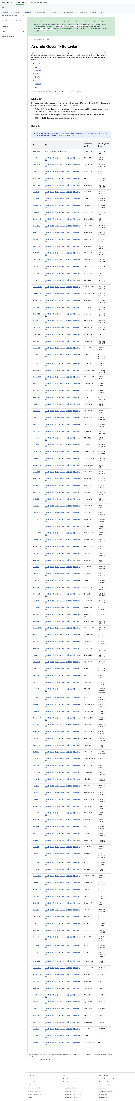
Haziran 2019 (37, 718)
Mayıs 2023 (36, 390)
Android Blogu (67, 1085)
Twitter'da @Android (69, 1079)
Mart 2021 (36, 567)
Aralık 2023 (36, 341)
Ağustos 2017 (37, 876)
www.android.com (104, 1088)
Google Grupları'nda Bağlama (72, 1097)
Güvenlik (48, 40)
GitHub (29, 1097)
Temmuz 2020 (37, 628)
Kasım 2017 (36, 854)
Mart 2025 (36, 239)
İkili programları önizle (33, 1088)
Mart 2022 (36, 485)
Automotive (83, 12)
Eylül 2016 (36, 952)
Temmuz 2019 (37, 711)
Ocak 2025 (36, 253)
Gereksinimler (31, 1082)
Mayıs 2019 (36, 725)
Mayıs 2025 (36, 226)
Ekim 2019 (36, 689)
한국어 (57, 158)
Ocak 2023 (36, 418)
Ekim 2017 (36, 862)
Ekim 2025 (36, 192)
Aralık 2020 (36, 587)
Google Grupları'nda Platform (72, 1091)
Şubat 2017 (36, 916)
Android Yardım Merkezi (106, 1079)
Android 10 (36, 759)
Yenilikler (5, 12)
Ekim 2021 (36, 519)
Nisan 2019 (36, 731)
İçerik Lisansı (51, 1054)
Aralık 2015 (36, 1015)
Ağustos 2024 (37, 287)
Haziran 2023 (37, 384)
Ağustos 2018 (37, 792)
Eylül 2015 (36, 1036)
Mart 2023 (36, 404)
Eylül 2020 (36, 607)
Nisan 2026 (36, 151)
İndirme (29, 1085)
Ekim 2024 (36, 273)
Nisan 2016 (36, 988)
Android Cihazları (68, 12)
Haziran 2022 (37, 465)
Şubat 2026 (36, 165)
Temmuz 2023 (37, 377)
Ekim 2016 (36, 945)
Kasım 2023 (36, 348)
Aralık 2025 (36, 178)
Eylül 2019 (36, 698)
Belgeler (6, 7)
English (47, 158)
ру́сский (62, 158)
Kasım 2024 (36, 266)
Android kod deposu (33, 1079)
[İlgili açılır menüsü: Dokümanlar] (26, 2)
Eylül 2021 (36, 526)
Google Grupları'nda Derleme (72, 1094)
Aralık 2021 (36, 506)
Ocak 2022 (36, 499)
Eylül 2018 (36, 786)
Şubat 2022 (36, 492)
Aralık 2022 (36, 424)
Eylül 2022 (36, 445)
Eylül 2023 (36, 363)
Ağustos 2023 (37, 370)
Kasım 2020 (36, 594)
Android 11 (36, 614)
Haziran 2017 (37, 889)
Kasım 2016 (36, 937)
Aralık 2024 (36, 260)
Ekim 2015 (36, 1029)
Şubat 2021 (36, 574)
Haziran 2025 (37, 219)
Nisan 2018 (36, 820)
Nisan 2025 (36, 232)
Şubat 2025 (36, 246)
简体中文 (69, 158)
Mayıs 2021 (36, 553)
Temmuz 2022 (37, 458)
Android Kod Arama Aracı (39, 2)
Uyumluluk (54, 12)
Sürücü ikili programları (34, 1094)
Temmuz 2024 (37, 294)
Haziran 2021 (37, 546)
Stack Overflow (103, 1094)
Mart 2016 (36, 995)
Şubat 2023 (36, 411)
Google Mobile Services (106, 1091)
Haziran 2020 (37, 635)
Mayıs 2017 (36, 896)
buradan (71, 91)
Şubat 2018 (36, 833)
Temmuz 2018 (37, 799)
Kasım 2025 (36, 185)
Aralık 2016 (36, 930)
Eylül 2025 (36, 199)
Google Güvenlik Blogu (70, 1088)
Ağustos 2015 (37, 1042)
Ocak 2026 (36, 171)
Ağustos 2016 (37, 961)
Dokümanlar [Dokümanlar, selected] (20, 2)
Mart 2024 (36, 321)
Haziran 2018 (37, 806)
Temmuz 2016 (37, 968)
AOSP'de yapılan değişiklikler (53, 31)
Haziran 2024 (37, 300)
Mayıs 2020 (36, 641)
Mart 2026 (36, 158)
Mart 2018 (36, 826)
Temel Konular (40, 12)
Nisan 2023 (36, 397)
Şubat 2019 (36, 745)
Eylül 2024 (36, 280)
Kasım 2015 (36, 1022)
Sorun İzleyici (103, 1097)
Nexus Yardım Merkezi (105, 1085)
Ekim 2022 (36, 438)
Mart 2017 (36, 910)
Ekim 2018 (36, 779)
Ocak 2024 (36, 334)
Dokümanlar (40, 40)
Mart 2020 (36, 655)
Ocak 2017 (36, 923)
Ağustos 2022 (37, 451)
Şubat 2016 (36, 1002)
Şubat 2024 (36, 327)
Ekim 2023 (36, 355)
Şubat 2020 (36, 662)
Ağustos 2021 (37, 533)
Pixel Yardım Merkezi (105, 1082)
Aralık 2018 (36, 765)
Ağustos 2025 (37, 205)
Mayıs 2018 (36, 813)
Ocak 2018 (36, 840)
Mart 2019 (36, 738)
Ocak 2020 (36, 668)
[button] (11, 15)
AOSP (32, 40)
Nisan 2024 (36, 314)
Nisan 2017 (36, 903)
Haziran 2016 (37, 975)
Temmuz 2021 (37, 540)
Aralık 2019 (36, 675)
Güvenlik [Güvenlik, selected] (28, 12)
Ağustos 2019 (37, 704)
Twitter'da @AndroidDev (70, 1082)
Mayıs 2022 (36, 472)
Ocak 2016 (36, 1008)
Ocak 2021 (36, 580)
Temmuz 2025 (37, 212)
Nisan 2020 (36, 648)
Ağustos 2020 (37, 621)
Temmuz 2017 (37, 883)
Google (37, 63)
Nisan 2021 (36, 560)
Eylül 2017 (36, 869)
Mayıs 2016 (36, 981)
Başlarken (17, 12)
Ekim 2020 (36, 601)
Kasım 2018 (36, 772)
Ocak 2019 (36, 752)
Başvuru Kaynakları (98, 12)
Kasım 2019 (36, 682)
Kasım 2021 (36, 512)
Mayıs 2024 (36, 307)
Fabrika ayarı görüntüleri (34, 1091)
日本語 (52, 158)
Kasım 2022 (36, 431)
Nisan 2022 (36, 479)
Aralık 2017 (36, 847)
